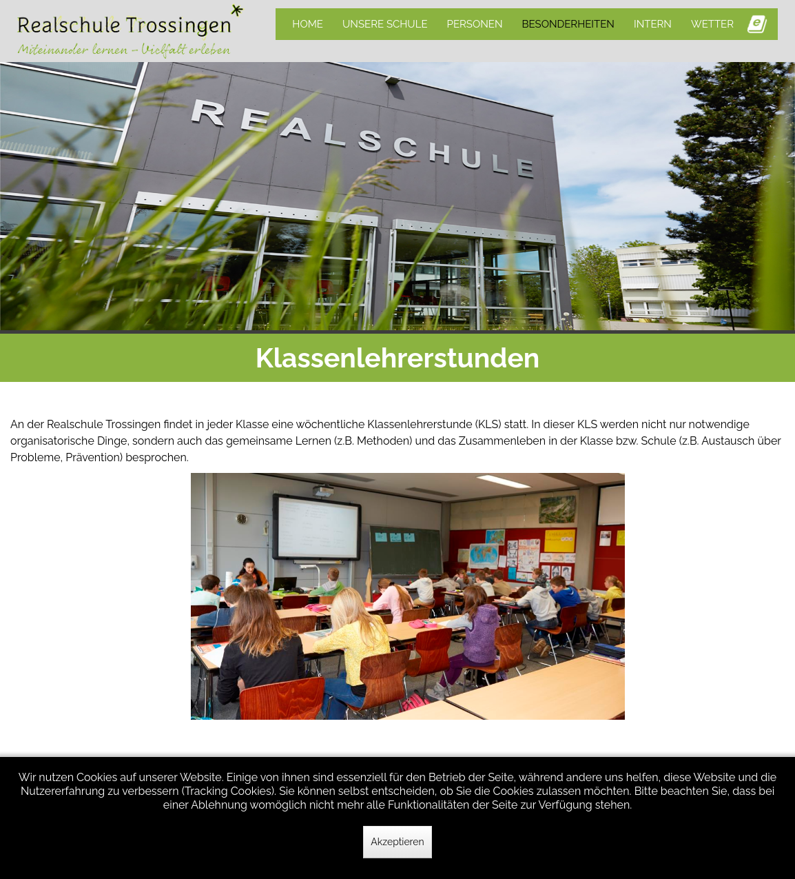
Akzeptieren (397, 841)
